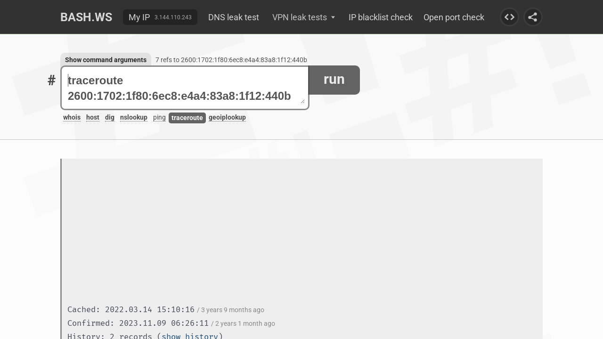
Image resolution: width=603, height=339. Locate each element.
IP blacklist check (381, 17)
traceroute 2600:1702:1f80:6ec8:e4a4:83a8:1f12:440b (186, 88)
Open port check (454, 17)
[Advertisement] (305, 233)
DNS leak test (233, 17)
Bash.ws (86, 17)
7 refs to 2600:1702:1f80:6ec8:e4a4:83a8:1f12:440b (231, 60)
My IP (139, 17)
